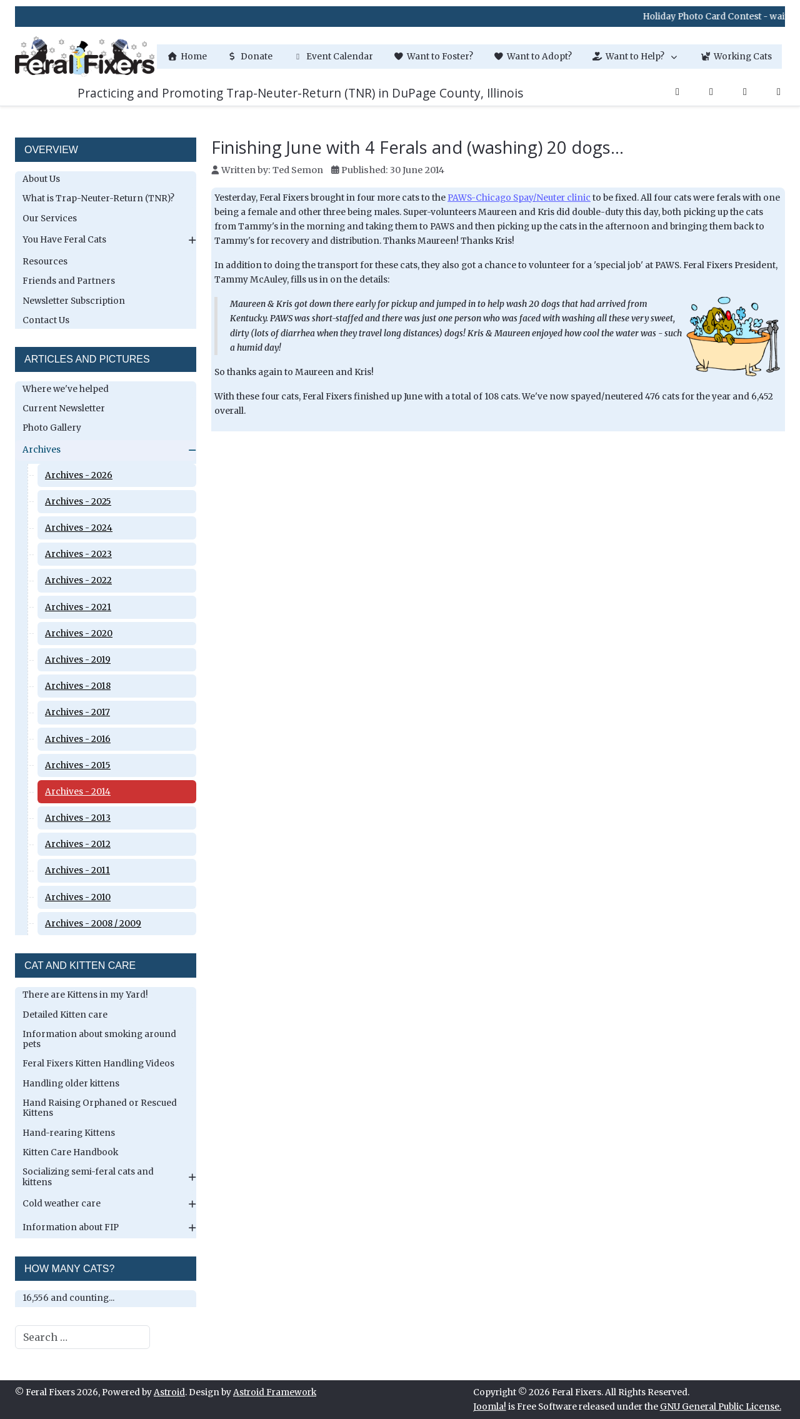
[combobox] (82, 1337)
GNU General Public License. (720, 1406)
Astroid (169, 1392)
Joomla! (489, 1406)
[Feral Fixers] (84, 56)
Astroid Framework (274, 1392)
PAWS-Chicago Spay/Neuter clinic (519, 198)
